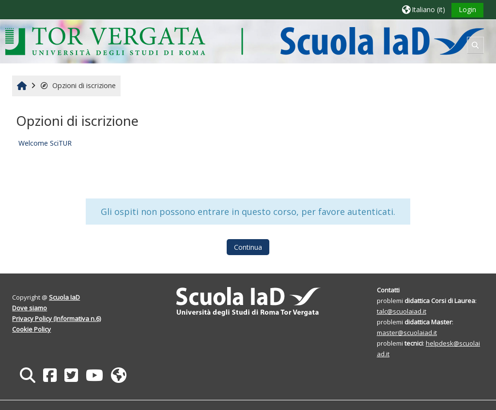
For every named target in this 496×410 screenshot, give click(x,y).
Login (467, 9)
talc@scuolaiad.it (401, 311)
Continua (248, 247)
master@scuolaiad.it (407, 332)
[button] (424, 9)
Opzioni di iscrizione (78, 85)
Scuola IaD (64, 297)
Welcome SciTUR (45, 143)
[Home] (244, 41)
